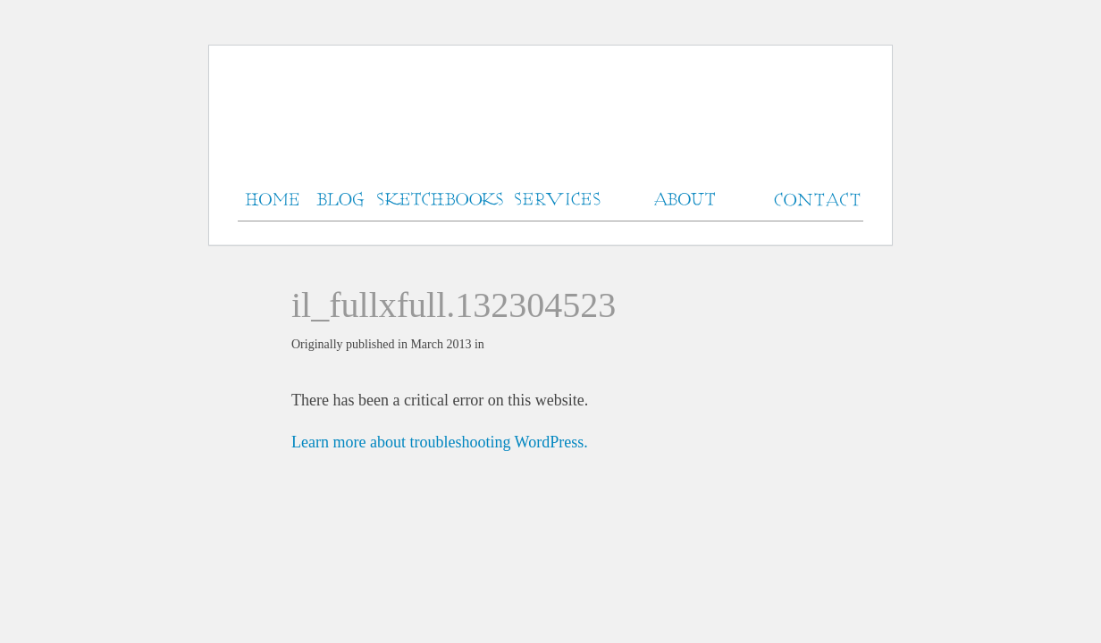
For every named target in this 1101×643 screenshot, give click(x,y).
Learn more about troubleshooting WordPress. (439, 442)
